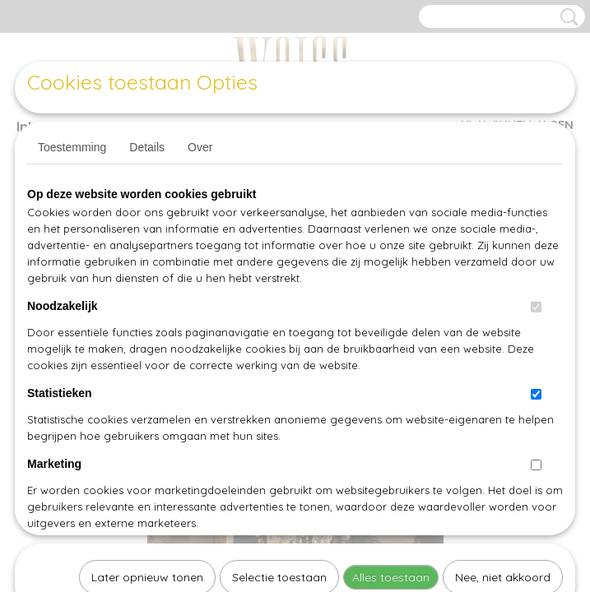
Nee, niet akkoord (503, 365)
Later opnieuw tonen (147, 365)
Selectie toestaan (279, 365)
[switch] (536, 307)
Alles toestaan (391, 365)
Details (147, 147)
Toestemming (72, 147)
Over (200, 147)
